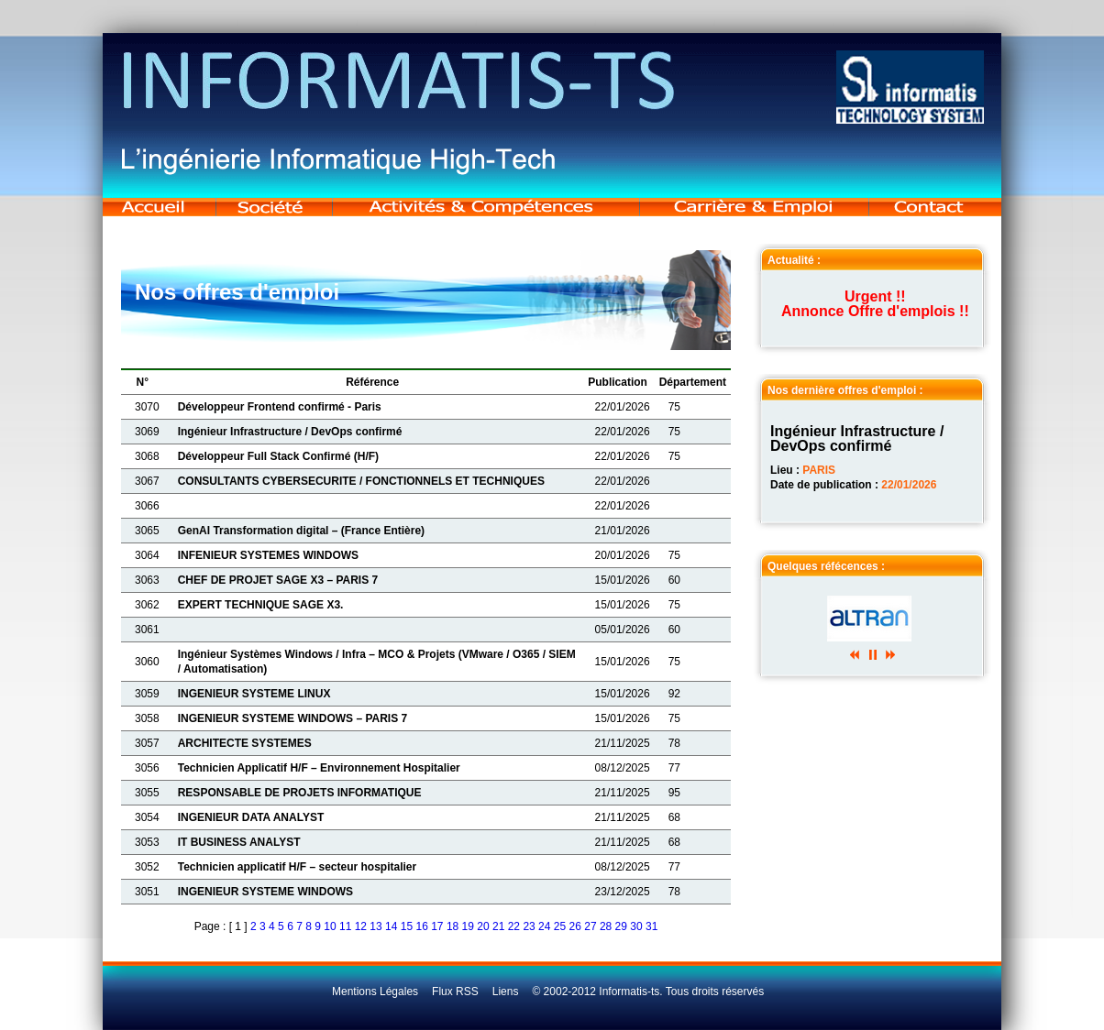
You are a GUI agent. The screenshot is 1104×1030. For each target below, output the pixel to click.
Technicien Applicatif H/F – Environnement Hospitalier (319, 768)
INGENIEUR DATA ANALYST (251, 817)
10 (330, 926)
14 (391, 926)
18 (452, 926)
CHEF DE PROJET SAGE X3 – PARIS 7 (278, 580)
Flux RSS (455, 991)
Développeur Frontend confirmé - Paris (279, 406)
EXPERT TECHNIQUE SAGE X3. (261, 604)
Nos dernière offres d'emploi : (845, 390)
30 (636, 926)
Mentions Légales (375, 991)
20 (483, 926)
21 (498, 926)
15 (407, 926)
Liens (505, 991)
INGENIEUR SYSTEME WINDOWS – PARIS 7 (292, 718)
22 (514, 926)
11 (345, 926)
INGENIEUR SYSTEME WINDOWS (265, 891)
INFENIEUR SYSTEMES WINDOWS (268, 555)
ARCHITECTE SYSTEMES (245, 743)
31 (651, 926)
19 (468, 926)
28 (606, 926)
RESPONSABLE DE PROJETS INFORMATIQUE (300, 792)
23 (529, 926)
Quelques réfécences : (826, 566)
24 (544, 926)
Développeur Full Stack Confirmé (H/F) (278, 456)
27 (590, 926)
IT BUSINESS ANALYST (239, 842)
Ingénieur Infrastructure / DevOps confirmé (290, 431)
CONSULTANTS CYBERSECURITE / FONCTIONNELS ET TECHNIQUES (361, 481)
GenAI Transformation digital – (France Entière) (301, 530)
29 (621, 926)
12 (361, 926)
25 (560, 926)
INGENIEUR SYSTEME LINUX (254, 693)
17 (437, 926)
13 (375, 926)
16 (421, 926)
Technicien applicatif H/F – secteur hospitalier (297, 866)
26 (575, 926)
